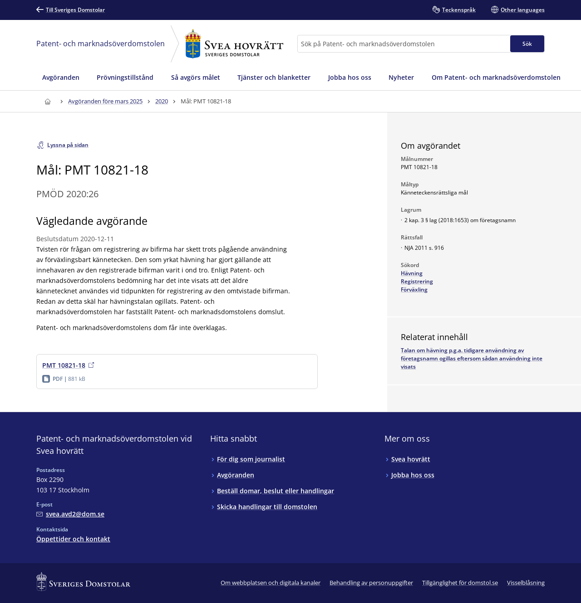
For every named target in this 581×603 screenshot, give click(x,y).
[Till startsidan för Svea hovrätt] (47, 101)
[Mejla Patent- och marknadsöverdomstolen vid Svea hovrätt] (70, 514)
